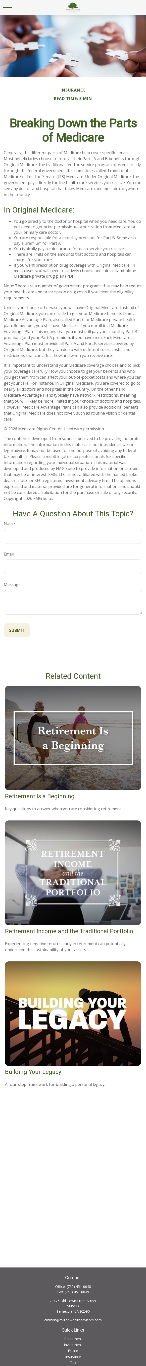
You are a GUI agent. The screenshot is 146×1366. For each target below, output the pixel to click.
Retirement (73, 1338)
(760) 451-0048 (79, 1286)
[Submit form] (17, 630)
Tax (73, 1362)
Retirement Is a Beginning (40, 796)
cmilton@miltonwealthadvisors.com (73, 1320)
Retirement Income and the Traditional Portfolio (69, 931)
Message (12, 584)
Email (9, 554)
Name (9, 523)
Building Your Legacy (33, 1071)
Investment (73, 1344)
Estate (73, 1350)
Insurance (73, 1356)
